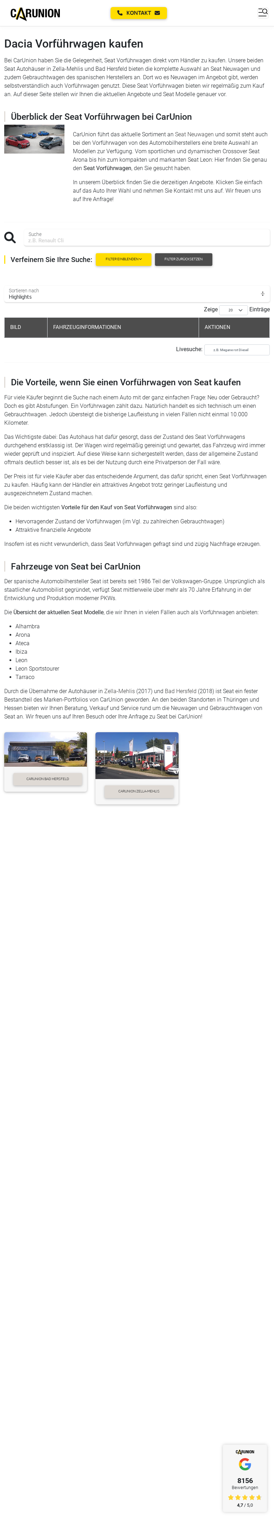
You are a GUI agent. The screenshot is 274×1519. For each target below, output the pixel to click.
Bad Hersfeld (181, 691)
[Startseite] (35, 13)
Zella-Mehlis (119, 691)
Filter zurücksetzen (183, 259)
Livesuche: (223, 349)
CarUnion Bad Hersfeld (47, 779)
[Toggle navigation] (263, 13)
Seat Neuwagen (194, 134)
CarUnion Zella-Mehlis (139, 791)
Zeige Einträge (237, 310)
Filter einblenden (124, 259)
